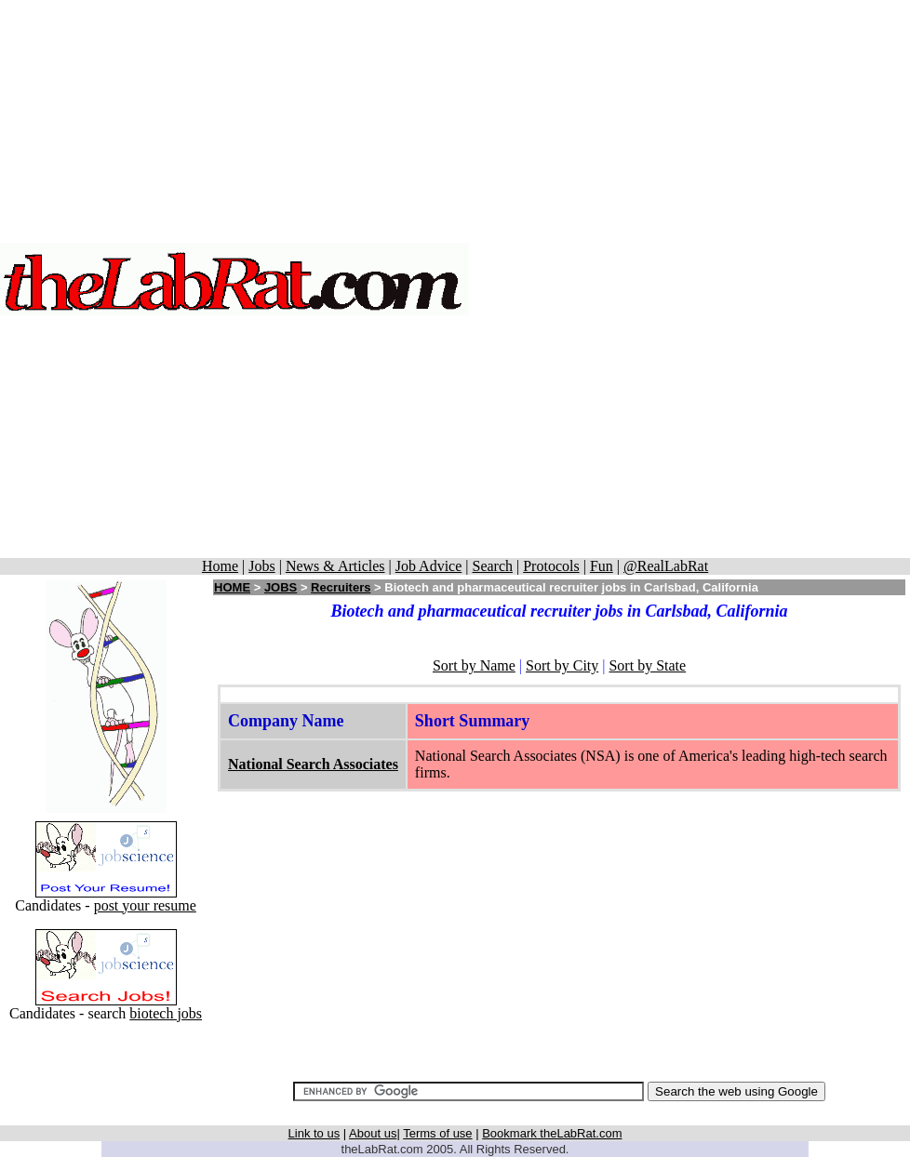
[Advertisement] (689, 279)
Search (492, 566)
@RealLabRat (665, 566)
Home (220, 566)
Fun (601, 566)
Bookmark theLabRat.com (552, 1133)
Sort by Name (474, 665)
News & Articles (335, 566)
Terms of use (437, 1133)
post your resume (145, 905)
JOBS (280, 587)
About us (372, 1133)
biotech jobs (165, 1013)
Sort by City (562, 665)
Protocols (551, 566)
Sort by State (647, 665)
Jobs (261, 566)
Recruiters (340, 587)
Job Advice (428, 566)
